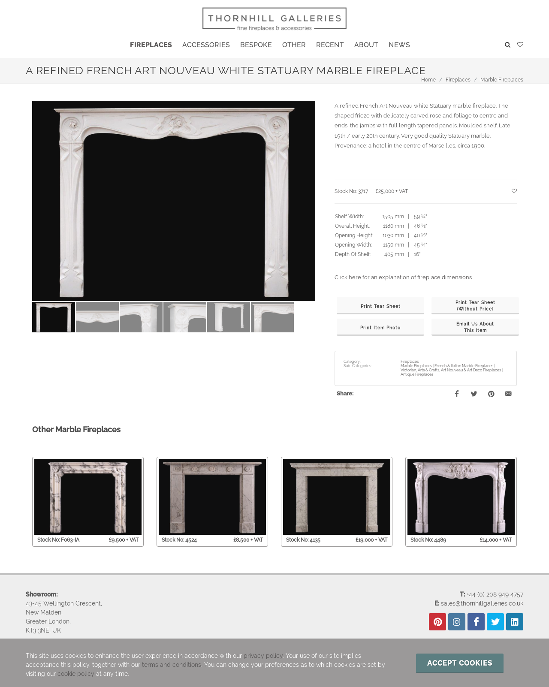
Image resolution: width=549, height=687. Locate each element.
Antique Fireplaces (417, 374)
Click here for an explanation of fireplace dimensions (403, 277)
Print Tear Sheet (381, 306)
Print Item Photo (380, 327)
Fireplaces (458, 80)
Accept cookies (459, 663)
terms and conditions (171, 664)
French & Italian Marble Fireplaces (463, 366)
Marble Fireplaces (501, 80)
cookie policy (75, 673)
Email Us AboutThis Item (475, 327)
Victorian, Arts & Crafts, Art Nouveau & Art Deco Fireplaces (451, 370)
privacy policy (263, 655)
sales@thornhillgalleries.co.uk (482, 603)
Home (428, 80)
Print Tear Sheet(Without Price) (475, 305)
